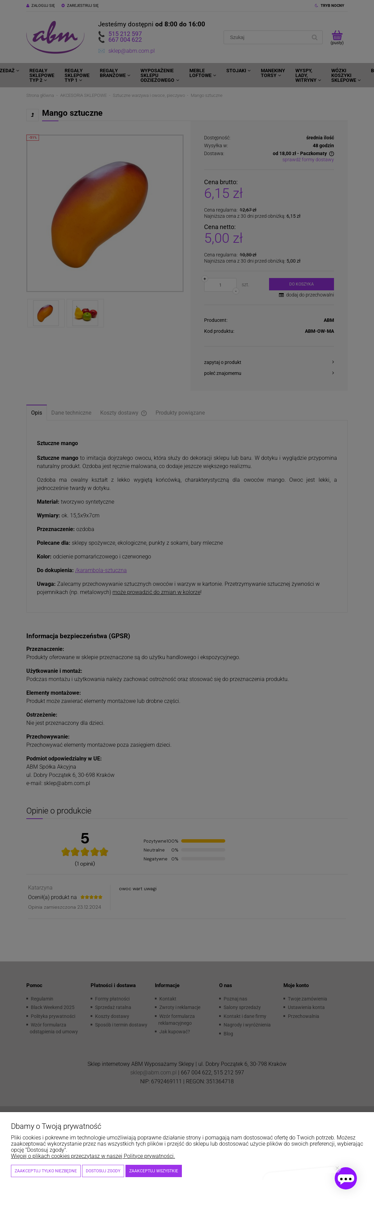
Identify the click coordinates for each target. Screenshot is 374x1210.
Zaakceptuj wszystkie (153, 1171)
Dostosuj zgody (103, 1171)
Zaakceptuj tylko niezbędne (46, 1171)
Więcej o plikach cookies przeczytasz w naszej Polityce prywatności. (93, 1156)
